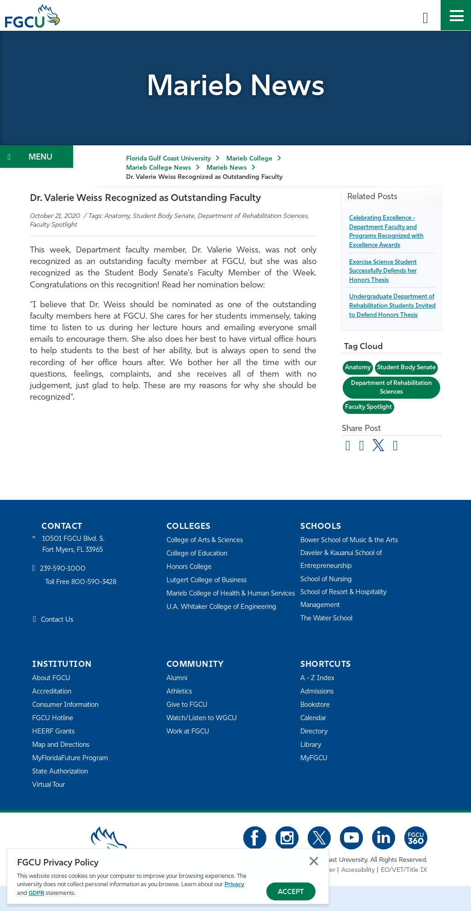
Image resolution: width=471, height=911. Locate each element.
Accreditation (52, 716)
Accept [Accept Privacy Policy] (291, 892)
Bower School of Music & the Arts (352, 565)
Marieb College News (158, 168)
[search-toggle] (425, 15)
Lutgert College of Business (209, 605)
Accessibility (358, 895)
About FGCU (52, 703)
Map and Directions (62, 770)
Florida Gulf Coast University (168, 158)
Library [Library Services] (311, 770)
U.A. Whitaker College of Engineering (224, 644)
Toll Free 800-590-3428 (83, 608)
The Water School (328, 643)
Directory (314, 756)
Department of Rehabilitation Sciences (391, 412)
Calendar (314, 743)
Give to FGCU (188, 730)
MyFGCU (314, 783)
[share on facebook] (363, 471)
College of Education (199, 578)
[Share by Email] (348, 471)
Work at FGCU (189, 756)
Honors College (190, 592)
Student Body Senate (376, 392)
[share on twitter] (380, 470)
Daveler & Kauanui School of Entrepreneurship (344, 585)
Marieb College (249, 158)
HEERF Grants (54, 756)
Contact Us (58, 645)
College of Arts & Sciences (207, 565)
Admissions (318, 716)
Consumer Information (67, 730)
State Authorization (62, 796)
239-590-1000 (63, 594)
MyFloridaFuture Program (72, 783)
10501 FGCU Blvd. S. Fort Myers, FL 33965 (74, 570)
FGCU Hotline (53, 743)
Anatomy (358, 376)
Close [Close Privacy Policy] (314, 861)
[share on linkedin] (398, 471)
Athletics (180, 716)
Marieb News (227, 168)
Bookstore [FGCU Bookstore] (316, 730)
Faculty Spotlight (370, 432)
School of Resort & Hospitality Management (346, 624)
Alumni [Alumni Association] (177, 703)
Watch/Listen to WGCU (204, 743)
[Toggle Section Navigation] (36, 156)
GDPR (36, 893)
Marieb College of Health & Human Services (221, 625)
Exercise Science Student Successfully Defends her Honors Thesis (386, 270)
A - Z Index (317, 703)
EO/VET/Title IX (404, 895)
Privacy (234, 885)
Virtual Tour (49, 810)
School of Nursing (328, 604)
